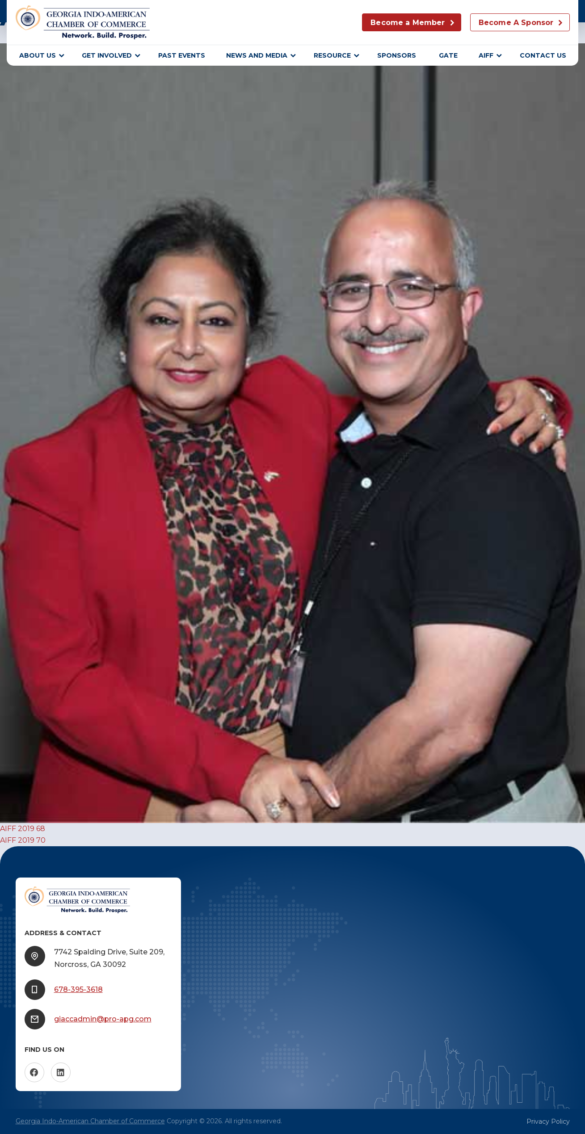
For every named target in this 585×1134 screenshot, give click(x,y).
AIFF (486, 55)
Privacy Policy (548, 1121)
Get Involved (107, 55)
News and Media (256, 55)
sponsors (397, 55)
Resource (332, 55)
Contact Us (543, 55)
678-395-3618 (78, 989)
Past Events (181, 55)
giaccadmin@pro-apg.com (103, 1019)
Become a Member (407, 22)
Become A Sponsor (516, 22)
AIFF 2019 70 (23, 840)
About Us (37, 55)
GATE (448, 55)
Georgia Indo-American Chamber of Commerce (90, 1121)
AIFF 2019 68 (22, 828)
